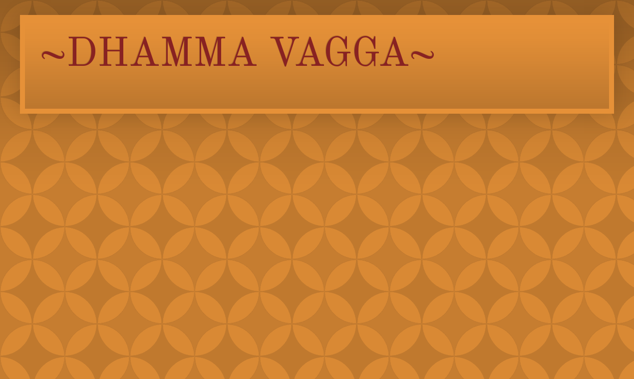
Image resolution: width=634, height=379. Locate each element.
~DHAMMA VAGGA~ (238, 55)
